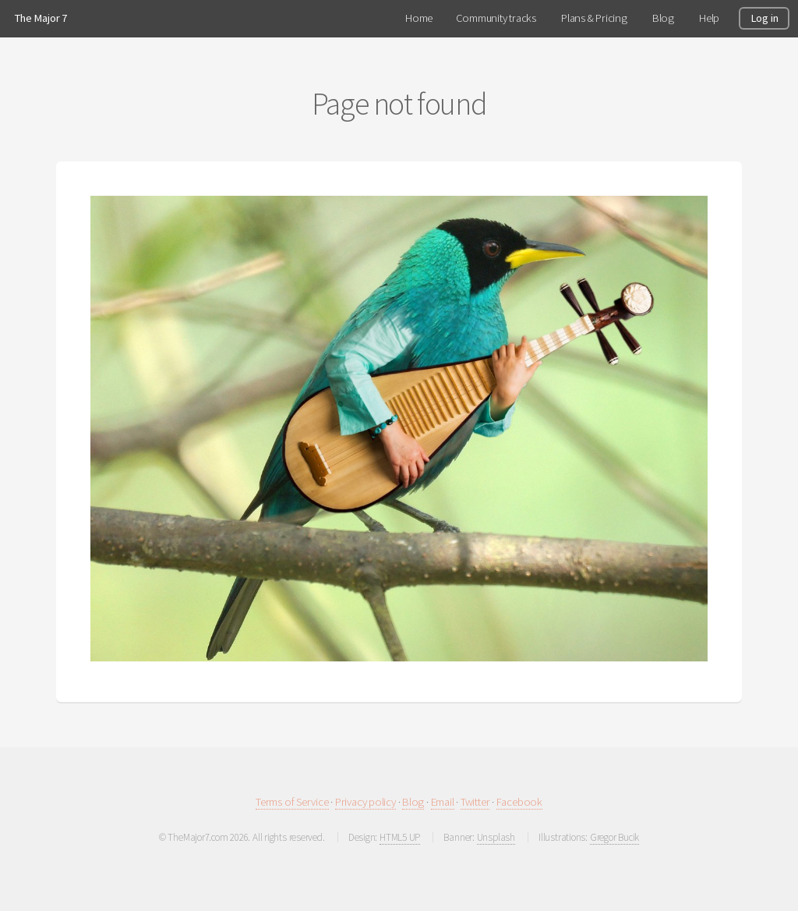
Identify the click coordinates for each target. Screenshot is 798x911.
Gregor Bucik (614, 837)
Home (419, 18)
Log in (764, 18)
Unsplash (496, 837)
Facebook (519, 802)
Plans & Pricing (594, 18)
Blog (413, 802)
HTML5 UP (400, 837)
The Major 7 (40, 18)
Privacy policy (365, 802)
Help (709, 18)
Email (442, 802)
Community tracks (496, 18)
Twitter (475, 802)
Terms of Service (292, 802)
